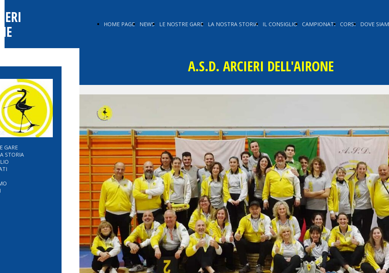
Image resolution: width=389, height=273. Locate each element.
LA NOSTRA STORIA (233, 24)
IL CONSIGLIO (279, 24)
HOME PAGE (119, 24)
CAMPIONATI (318, 24)
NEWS (147, 24)
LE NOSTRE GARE (181, 24)
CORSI (348, 24)
